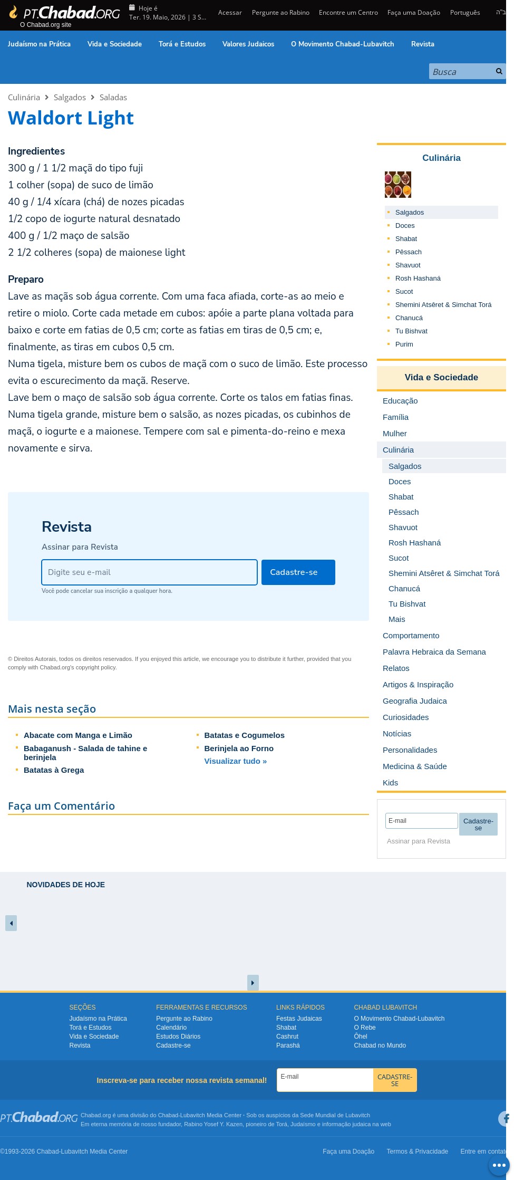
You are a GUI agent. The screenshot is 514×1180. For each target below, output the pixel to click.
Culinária (24, 97)
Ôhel (360, 1036)
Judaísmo (303, 1124)
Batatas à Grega (54, 769)
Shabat (406, 239)
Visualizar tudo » (236, 760)
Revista (422, 44)
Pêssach (408, 252)
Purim (404, 344)
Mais (397, 619)
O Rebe (364, 1027)
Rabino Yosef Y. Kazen (213, 1124)
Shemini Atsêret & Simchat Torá (443, 305)
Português (465, 12)
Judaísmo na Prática (39, 44)
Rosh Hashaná (418, 278)
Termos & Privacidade (418, 1151)
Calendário (171, 1027)
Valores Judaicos (248, 44)
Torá (281, 1124)
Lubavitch (192, 1115)
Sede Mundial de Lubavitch (335, 1115)
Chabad (168, 1115)
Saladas (113, 97)
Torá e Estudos (182, 44)
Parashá (288, 1045)
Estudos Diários (178, 1036)
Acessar (229, 12)
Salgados (70, 97)
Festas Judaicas (299, 1018)
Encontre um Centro (348, 12)
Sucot (404, 291)
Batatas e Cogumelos (245, 735)
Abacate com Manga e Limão (78, 735)
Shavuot (408, 265)
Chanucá (409, 318)
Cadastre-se (173, 1045)
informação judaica (346, 1124)
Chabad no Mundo (380, 1045)
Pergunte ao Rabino (280, 12)
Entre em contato (485, 1151)
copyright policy (95, 667)
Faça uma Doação (413, 12)
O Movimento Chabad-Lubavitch (342, 44)
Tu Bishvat (411, 331)
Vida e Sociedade (115, 44)
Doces (405, 225)
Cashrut (287, 1036)
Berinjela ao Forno (239, 748)
